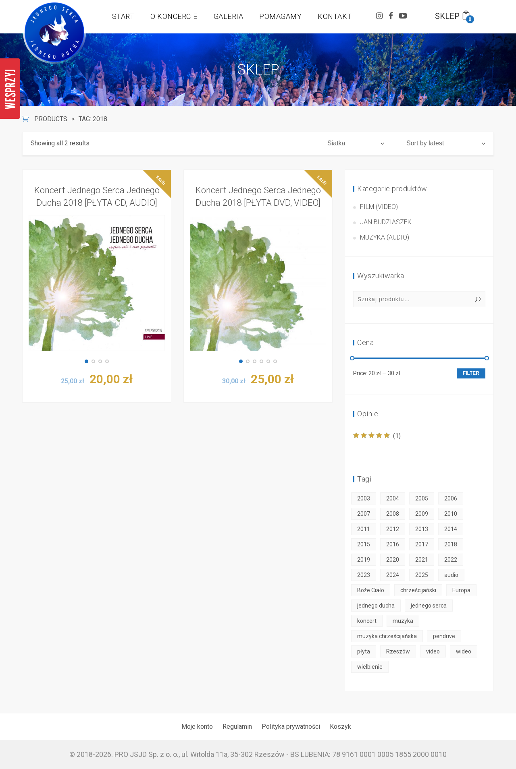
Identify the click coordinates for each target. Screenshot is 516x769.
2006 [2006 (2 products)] (450, 498)
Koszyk (340, 726)
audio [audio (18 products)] (451, 575)
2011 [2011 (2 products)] (363, 529)
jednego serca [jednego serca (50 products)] (429, 605)
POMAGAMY (280, 16)
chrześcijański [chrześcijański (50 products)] (418, 590)
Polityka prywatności (291, 726)
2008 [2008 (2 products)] (392, 514)
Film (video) (379, 207)
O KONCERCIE (174, 16)
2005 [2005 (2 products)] (421, 498)
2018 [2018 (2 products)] (450, 544)
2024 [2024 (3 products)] (392, 575)
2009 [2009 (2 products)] (421, 514)
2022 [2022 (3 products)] (450, 559)
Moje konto (197, 726)
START (123, 16)
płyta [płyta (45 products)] (363, 651)
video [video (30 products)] (433, 651)
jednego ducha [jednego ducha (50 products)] (376, 605)
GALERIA (228, 16)
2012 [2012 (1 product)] (392, 529)
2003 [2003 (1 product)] (363, 498)
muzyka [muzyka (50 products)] (403, 621)
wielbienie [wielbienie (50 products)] (370, 667)
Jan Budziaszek (386, 222)
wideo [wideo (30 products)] (463, 651)
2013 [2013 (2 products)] (421, 529)
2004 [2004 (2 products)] (392, 498)
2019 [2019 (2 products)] (363, 559)
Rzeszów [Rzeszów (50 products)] (398, 651)
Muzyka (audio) (384, 237)
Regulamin (237, 726)
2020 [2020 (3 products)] (392, 559)
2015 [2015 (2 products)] (363, 544)
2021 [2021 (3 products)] (421, 559)
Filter (471, 373)
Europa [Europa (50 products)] (461, 590)
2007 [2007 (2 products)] (363, 514)
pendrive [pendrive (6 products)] (444, 636)
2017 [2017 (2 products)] (421, 544)
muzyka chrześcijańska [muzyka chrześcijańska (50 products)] (387, 636)
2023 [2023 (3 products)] (363, 575)
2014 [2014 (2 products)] (450, 529)
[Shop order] (445, 143)
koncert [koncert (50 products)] (367, 621)
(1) (377, 436)
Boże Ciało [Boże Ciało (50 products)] (370, 590)
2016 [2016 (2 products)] (392, 544)
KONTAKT (335, 16)
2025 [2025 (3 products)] (421, 575)
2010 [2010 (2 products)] (450, 514)
